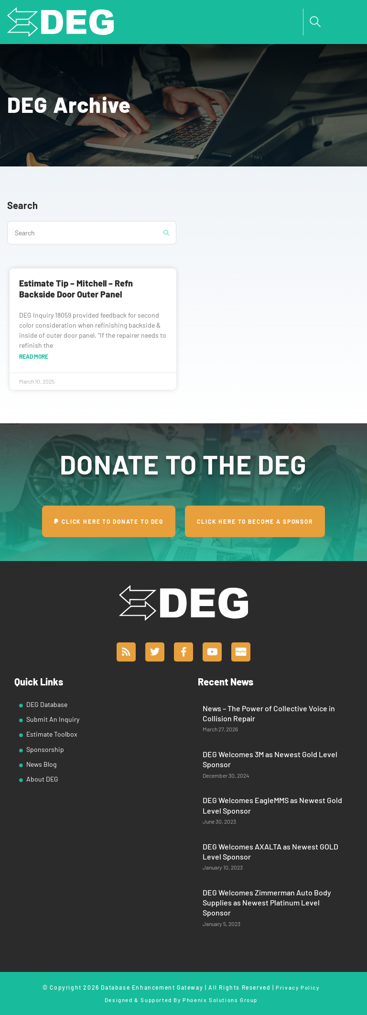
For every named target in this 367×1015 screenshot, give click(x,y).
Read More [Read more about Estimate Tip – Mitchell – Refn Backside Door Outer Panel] (33, 356)
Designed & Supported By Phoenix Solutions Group (181, 999)
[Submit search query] (166, 232)
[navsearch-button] (315, 22)
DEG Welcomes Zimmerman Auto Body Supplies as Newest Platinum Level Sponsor (267, 902)
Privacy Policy (297, 987)
